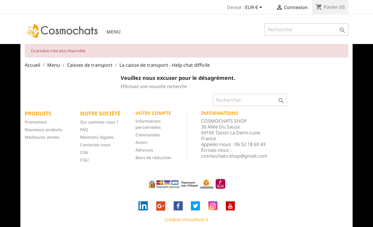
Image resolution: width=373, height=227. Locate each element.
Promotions (36, 122)
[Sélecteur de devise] (254, 7)
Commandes (148, 135)
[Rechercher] (306, 29)
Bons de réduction (153, 157)
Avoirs (141, 142)
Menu (113, 32)
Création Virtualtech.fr (187, 219)
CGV (84, 152)
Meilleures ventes (42, 137)
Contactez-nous (95, 144)
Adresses (144, 150)
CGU (84, 160)
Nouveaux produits (43, 129)
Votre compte (153, 113)
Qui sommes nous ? (99, 122)
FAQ (84, 129)
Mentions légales (97, 137)
